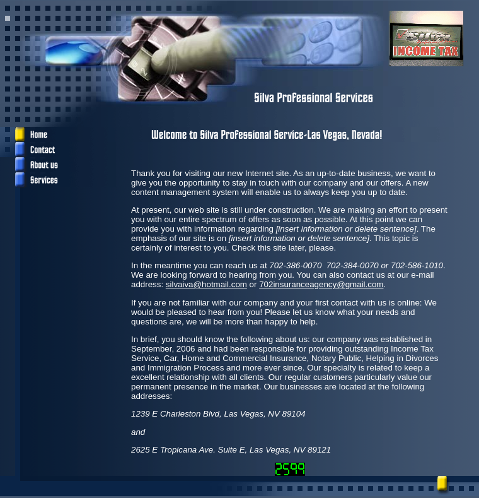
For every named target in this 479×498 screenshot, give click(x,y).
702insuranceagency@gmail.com (321, 284)
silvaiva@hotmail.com (206, 284)
